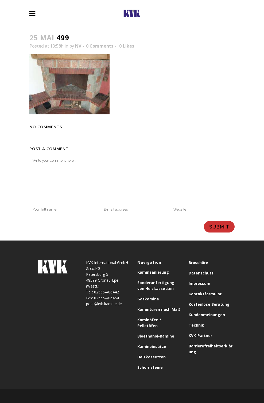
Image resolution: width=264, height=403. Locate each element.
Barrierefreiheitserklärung (210, 348)
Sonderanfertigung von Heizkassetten (155, 285)
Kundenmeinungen (207, 314)
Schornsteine (150, 367)
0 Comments (99, 46)
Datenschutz (201, 273)
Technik (196, 325)
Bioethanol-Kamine (155, 336)
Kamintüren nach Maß (158, 309)
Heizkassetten (151, 356)
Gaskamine (148, 298)
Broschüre (198, 262)
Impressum (199, 283)
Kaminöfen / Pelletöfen (149, 322)
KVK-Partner (200, 335)
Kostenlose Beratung (209, 304)
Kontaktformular (205, 293)
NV (78, 46)
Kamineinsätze (151, 346)
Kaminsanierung (153, 272)
